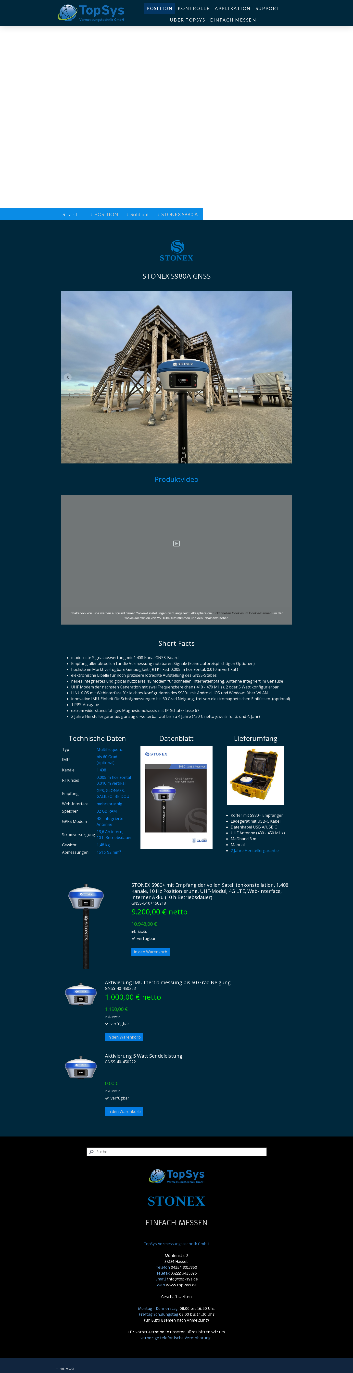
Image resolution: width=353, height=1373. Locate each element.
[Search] (177, 1152)
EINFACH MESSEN (233, 20)
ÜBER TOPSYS (187, 20)
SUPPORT (268, 8)
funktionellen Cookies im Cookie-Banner (242, 613)
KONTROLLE (194, 8)
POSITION (160, 8)
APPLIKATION (233, 8)
